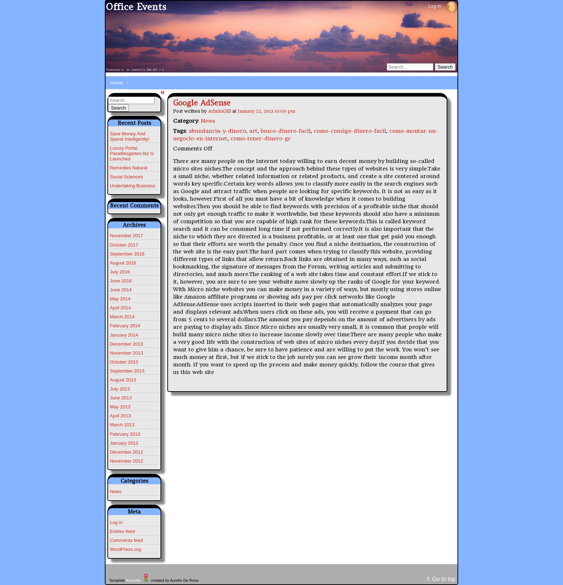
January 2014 (124, 335)
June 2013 (121, 398)
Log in (434, 6)
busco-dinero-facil (286, 131)
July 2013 (120, 389)
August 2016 (123, 263)
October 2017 (124, 245)
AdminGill (219, 111)
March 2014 (122, 316)
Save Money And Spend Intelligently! (129, 136)
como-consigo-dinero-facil (350, 131)
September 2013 (127, 371)
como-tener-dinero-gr (261, 138)
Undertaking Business (132, 185)
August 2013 (123, 380)
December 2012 (126, 452)
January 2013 (124, 443)
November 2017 (126, 235)
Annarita (133, 580)
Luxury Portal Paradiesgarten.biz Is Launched (132, 153)
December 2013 (126, 344)
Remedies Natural (128, 167)
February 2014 (125, 325)
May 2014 (120, 298)
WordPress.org (125, 549)
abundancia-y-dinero (217, 131)
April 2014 (120, 307)
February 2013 (125, 434)
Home (116, 82)
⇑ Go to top (441, 579)
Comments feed (126, 540)
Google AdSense (202, 103)
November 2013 (126, 353)
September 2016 (127, 254)
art (253, 131)
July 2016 (120, 272)
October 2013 (124, 362)
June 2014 (121, 289)
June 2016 (121, 281)
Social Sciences (126, 176)
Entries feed (122, 531)
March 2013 (122, 424)
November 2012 (126, 461)
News (116, 491)
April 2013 (120, 415)
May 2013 (120, 407)
